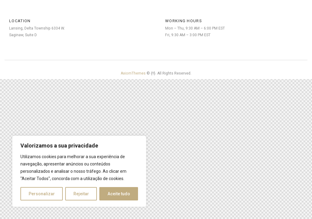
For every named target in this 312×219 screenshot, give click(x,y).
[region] (79, 171)
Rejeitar (81, 193)
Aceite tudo (119, 193)
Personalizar (42, 193)
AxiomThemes (134, 73)
